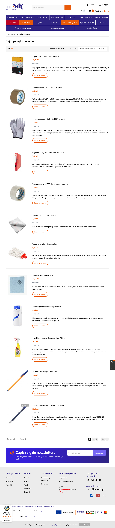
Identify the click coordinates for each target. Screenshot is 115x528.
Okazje (26, 485)
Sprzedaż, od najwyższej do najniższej (92, 49)
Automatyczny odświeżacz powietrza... (47, 306)
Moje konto (45, 484)
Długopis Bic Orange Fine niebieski (45, 371)
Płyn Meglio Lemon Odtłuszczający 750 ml (48, 338)
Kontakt (9, 485)
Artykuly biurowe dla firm (14, 507)
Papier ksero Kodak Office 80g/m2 (45, 56)
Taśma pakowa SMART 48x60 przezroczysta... (50, 184)
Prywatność (29, 517)
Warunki (36, 517)
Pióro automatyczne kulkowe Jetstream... (48, 405)
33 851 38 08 (94, 480)
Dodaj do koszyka (40, 75)
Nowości (27, 492)
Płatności (9, 481)
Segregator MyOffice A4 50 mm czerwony (48, 152)
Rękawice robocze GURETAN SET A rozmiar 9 (49, 119)
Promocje (27, 488)
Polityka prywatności (66, 481)
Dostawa (9, 478)
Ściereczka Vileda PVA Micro (43, 275)
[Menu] (10, 506)
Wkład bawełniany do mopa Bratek (45, 244)
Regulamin (63, 478)
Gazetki (26, 481)
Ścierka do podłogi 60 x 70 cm (44, 215)
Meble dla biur (49, 507)
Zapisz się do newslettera (35, 452)
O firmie (26, 478)
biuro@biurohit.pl (95, 489)
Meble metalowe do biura (34, 507)
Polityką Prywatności (56, 525)
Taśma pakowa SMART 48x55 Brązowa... (48, 87)
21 (103, 439)
